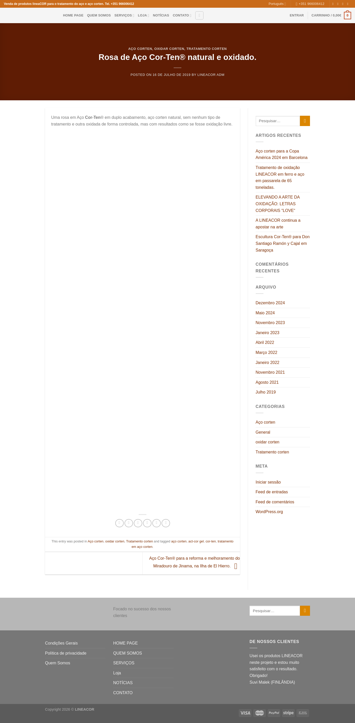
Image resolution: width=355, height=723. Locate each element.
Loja (143, 15)
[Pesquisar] (199, 15)
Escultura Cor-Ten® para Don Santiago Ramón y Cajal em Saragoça (283, 243)
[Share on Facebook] (119, 523)
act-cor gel (196, 541)
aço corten (179, 541)
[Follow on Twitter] (343, 4)
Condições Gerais (61, 643)
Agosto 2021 (267, 382)
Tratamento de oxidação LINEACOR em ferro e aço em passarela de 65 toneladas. (280, 177)
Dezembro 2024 (270, 303)
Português (277, 4)
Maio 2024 (265, 313)
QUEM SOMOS (99, 15)
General (263, 432)
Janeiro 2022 (268, 362)
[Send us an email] (348, 4)
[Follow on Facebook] (333, 4)
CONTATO (182, 15)
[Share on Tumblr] (166, 523)
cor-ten (211, 541)
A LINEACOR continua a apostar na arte (278, 223)
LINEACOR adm (211, 75)
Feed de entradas (272, 492)
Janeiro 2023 (268, 333)
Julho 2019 (266, 392)
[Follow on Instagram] (338, 4)
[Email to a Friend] (138, 523)
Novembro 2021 (270, 372)
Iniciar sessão (268, 482)
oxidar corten (169, 49)
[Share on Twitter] (129, 523)
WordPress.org (269, 512)
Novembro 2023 (270, 322)
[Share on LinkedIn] (156, 523)
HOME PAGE (73, 15)
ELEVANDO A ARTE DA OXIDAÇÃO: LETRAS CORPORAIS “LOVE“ (278, 203)
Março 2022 (267, 352)
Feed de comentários (275, 502)
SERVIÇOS (124, 15)
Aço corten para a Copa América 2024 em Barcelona (282, 154)
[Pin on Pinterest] (147, 523)
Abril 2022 (265, 342)
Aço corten (140, 49)
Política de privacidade (65, 653)
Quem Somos (57, 663)
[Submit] (305, 121)
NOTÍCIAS (161, 15)
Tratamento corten (207, 49)
